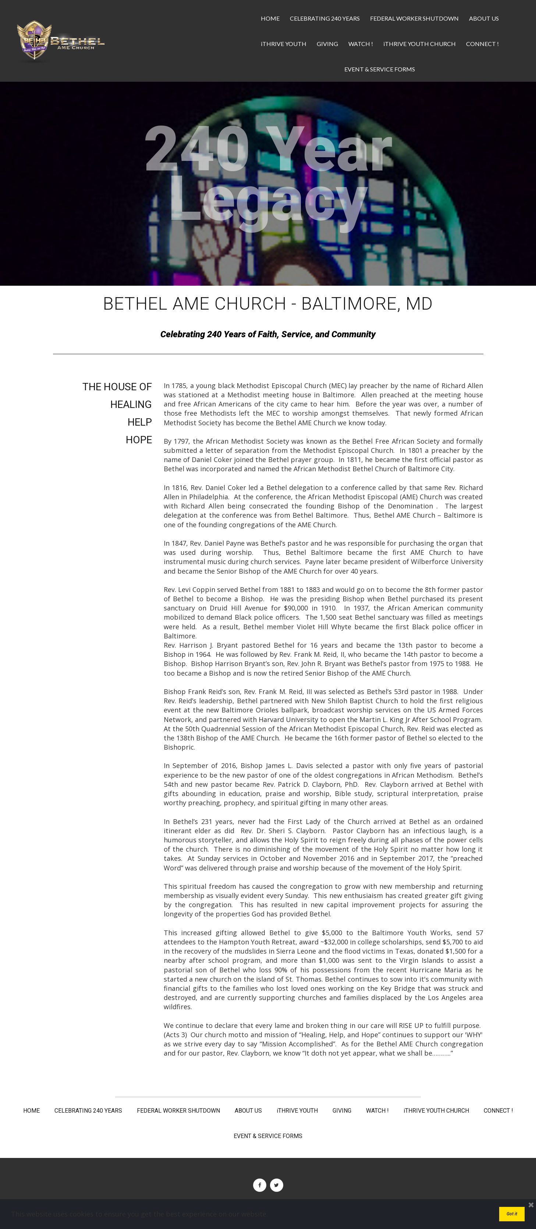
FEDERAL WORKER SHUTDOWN (414, 18)
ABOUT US (484, 18)
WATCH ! (360, 43)
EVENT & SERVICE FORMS (379, 69)
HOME (270, 18)
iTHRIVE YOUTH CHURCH (419, 43)
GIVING (327, 43)
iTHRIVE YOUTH (283, 43)
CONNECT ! (482, 43)
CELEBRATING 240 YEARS (325, 18)
